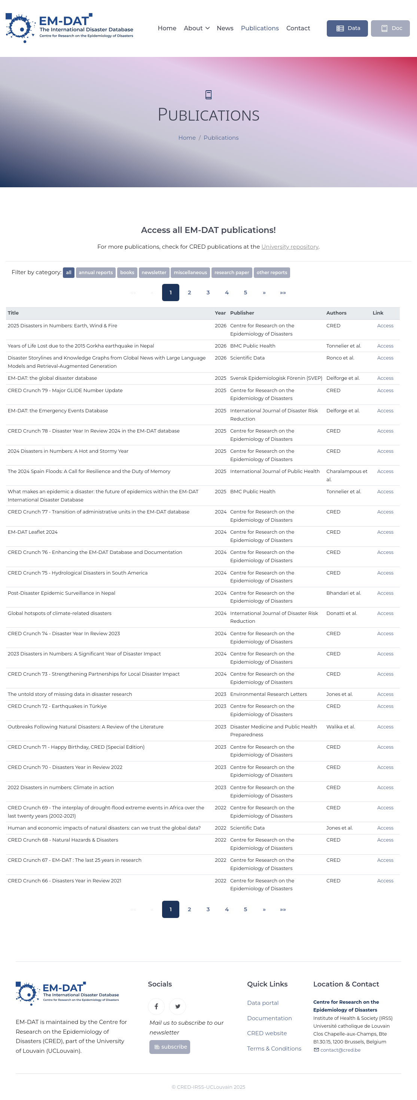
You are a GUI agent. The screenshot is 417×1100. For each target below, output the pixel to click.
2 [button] (191, 292)
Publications (260, 28)
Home (167, 28)
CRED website (267, 1036)
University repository (289, 246)
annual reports (96, 272)
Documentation (269, 1021)
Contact (298, 28)
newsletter (154, 272)
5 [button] (241, 292)
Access (385, 325)
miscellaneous (190, 272)
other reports (272, 272)
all (68, 272)
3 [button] (208, 292)
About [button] (194, 28)
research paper (231, 272)
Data (348, 28)
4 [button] (224, 292)
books (127, 272)
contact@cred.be (340, 1054)
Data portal (262, 1005)
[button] (258, 292)
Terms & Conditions (274, 1051)
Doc (391, 28)
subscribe (170, 1049)
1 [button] (175, 292)
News (225, 28)
